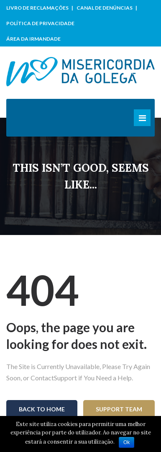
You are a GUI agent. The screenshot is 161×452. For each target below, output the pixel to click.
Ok (126, 442)
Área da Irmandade (33, 39)
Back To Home (42, 409)
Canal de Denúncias (105, 8)
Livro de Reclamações (37, 8)
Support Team (119, 409)
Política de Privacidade (40, 23)
